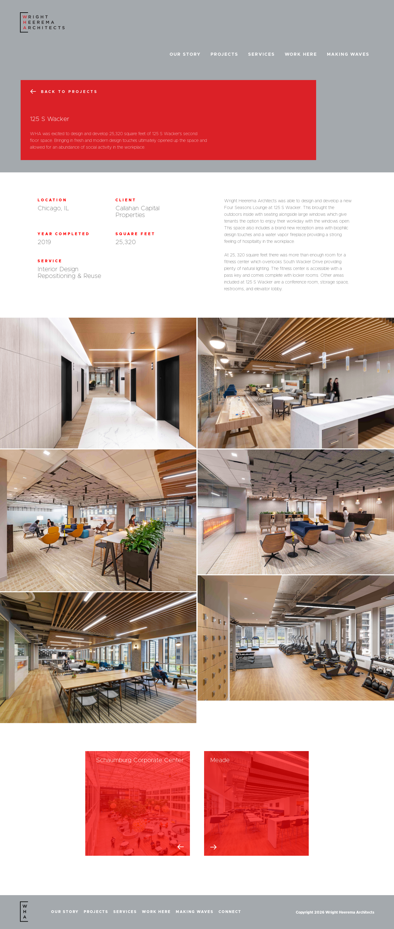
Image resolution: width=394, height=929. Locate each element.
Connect (230, 912)
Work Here (301, 54)
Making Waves (348, 54)
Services (261, 54)
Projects (224, 54)
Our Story (185, 54)
